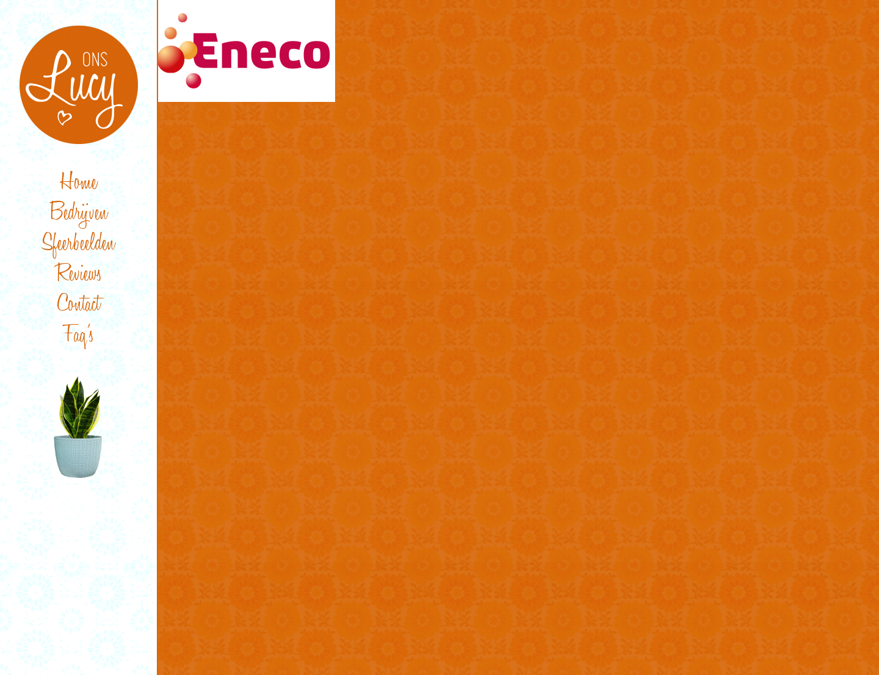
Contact (78, 306)
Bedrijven (78, 214)
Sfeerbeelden (78, 245)
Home (78, 184)
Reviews (78, 276)
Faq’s (78, 337)
